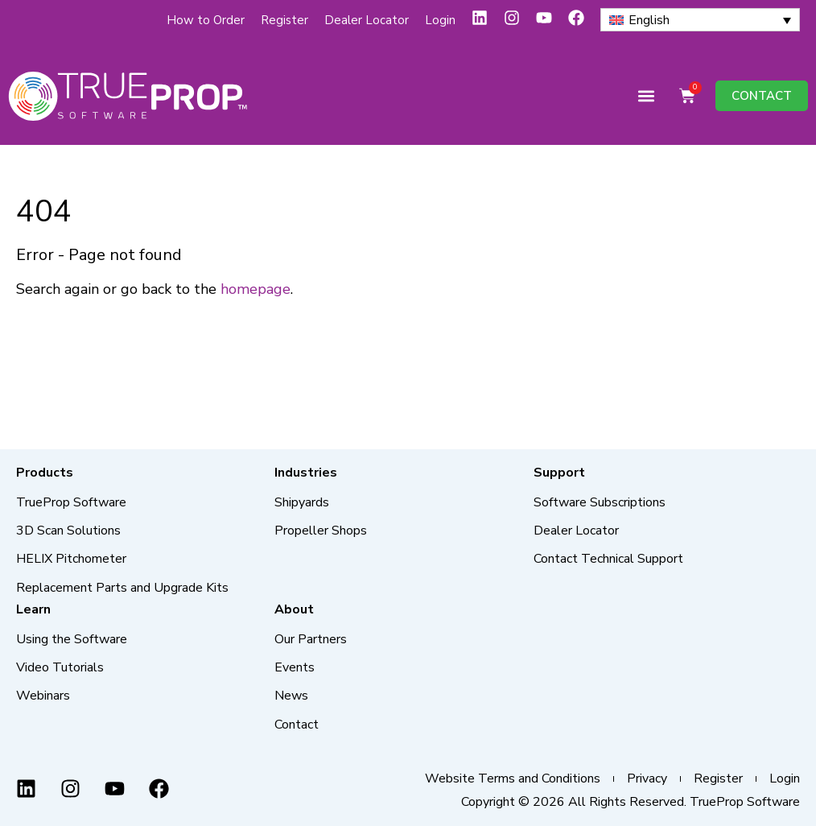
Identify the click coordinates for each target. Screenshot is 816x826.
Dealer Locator (366, 20)
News (291, 695)
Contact (296, 724)
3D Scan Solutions (68, 530)
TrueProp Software (71, 502)
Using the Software (71, 639)
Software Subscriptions (600, 502)
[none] (700, 19)
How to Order (206, 20)
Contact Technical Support (608, 559)
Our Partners (310, 639)
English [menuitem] (649, 20)
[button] (646, 96)
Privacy (647, 779)
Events (294, 667)
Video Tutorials (60, 667)
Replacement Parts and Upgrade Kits (122, 588)
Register (284, 20)
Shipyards (301, 502)
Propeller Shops (320, 530)
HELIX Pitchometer (71, 559)
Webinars (43, 695)
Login (440, 20)
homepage (255, 289)
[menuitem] (700, 19)
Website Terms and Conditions (512, 779)
